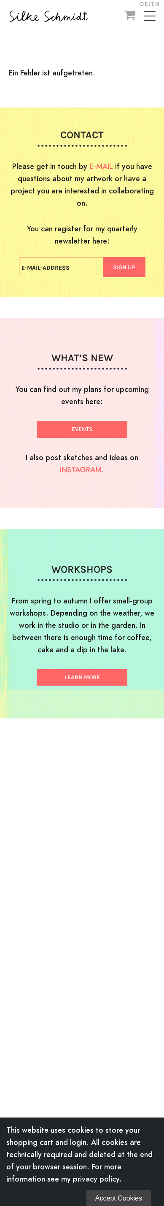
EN (155, 4)
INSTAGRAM (81, 469)
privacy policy (96, 1179)
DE (144, 4)
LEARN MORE (82, 677)
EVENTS (82, 429)
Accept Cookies (118, 1198)
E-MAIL (101, 166)
